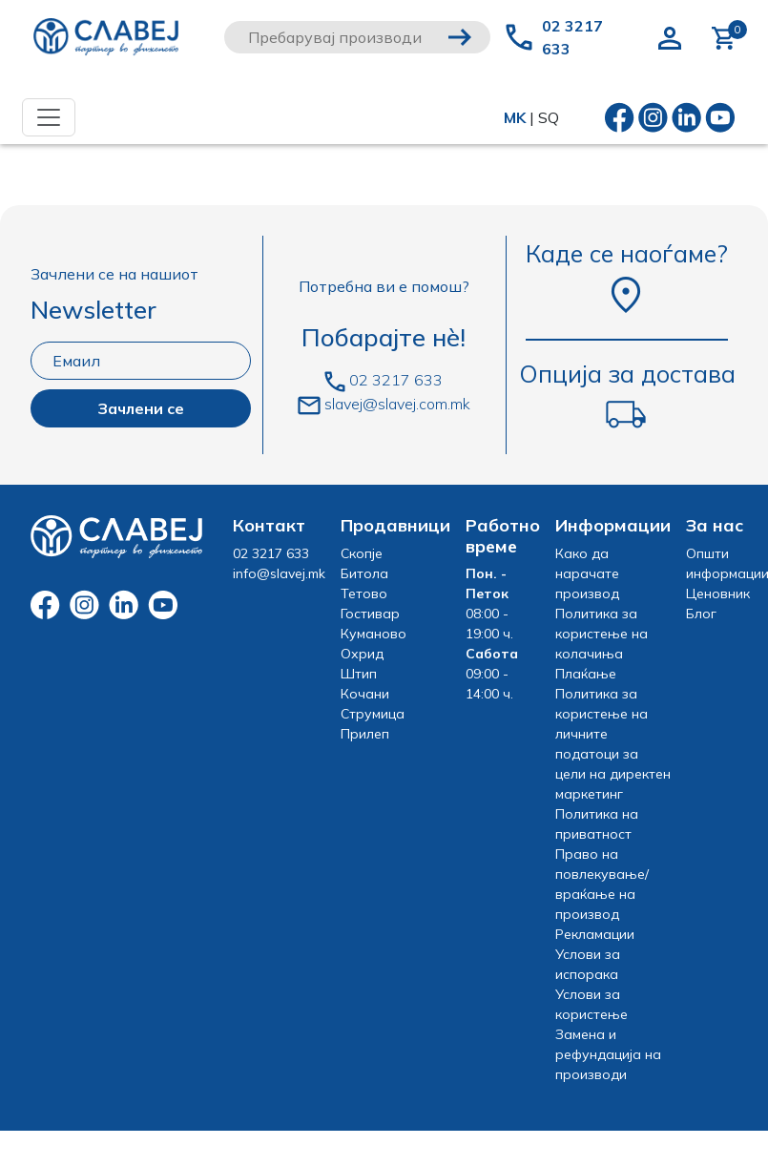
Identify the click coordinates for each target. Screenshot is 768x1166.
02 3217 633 (572, 37)
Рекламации (594, 934)
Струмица (373, 713)
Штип (359, 673)
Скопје (362, 553)
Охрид (362, 653)
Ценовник (718, 593)
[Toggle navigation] (48, 117)
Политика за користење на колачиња (601, 633)
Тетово (364, 593)
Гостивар (370, 613)
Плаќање (585, 673)
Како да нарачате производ (587, 573)
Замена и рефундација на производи (608, 1054)
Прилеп (365, 733)
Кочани (365, 693)
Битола (364, 573)
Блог (701, 613)
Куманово (373, 633)
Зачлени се (140, 408)
